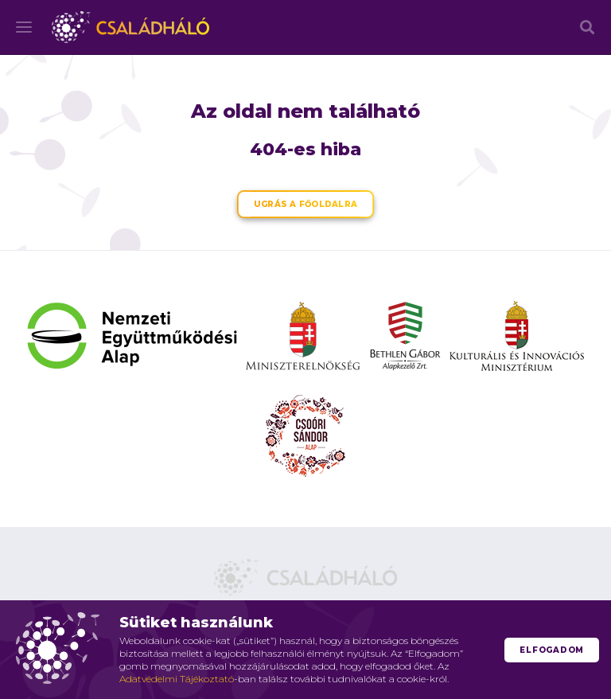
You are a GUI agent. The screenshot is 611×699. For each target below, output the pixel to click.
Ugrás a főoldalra (305, 204)
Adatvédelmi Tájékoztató (176, 679)
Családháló (130, 27)
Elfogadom (552, 650)
